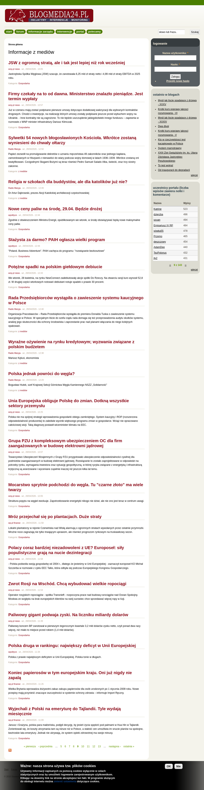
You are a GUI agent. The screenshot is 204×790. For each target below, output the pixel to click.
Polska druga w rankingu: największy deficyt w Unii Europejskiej (72, 645)
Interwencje (64, 31)
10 (82, 746)
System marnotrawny (170, 148)
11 (88, 746)
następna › (115, 746)
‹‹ (170, 265)
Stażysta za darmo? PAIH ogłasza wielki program (56, 239)
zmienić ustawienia (65, 782)
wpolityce (12, 215)
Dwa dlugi (163, 126)
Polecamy (94, 31)
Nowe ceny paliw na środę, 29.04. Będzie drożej (55, 209)
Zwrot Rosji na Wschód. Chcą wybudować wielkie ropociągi (67, 583)
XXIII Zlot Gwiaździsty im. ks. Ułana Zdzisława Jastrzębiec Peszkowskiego (177, 156)
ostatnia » (128, 746)
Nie (178, 767)
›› (186, 265)
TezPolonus (160, 252)
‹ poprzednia (45, 746)
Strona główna (15, 44)
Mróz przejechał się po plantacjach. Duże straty (55, 516)
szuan (157, 219)
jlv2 (155, 258)
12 (93, 746)
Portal (80, 31)
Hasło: (175, 64)
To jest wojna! (165, 165)
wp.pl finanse (14, 523)
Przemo (158, 236)
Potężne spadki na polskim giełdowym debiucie (55, 266)
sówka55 (158, 230)
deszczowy (160, 241)
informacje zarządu (40, 31)
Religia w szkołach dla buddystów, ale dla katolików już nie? (67, 181)
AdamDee (159, 247)
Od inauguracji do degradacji (174, 170)
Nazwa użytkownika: (175, 53)
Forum (20, 31)
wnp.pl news (14, 69)
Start (9, 31)
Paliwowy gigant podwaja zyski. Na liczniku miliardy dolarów (68, 614)
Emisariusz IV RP (163, 225)
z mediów (22, 171)
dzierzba (158, 214)
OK (169, 767)
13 (99, 746)
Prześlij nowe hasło (177, 81)
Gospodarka (24, 83)
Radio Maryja (14, 149)
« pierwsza (30, 746)
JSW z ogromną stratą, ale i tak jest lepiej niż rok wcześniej (66, 62)
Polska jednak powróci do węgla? (41, 373)
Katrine (158, 209)
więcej (194, 175)
